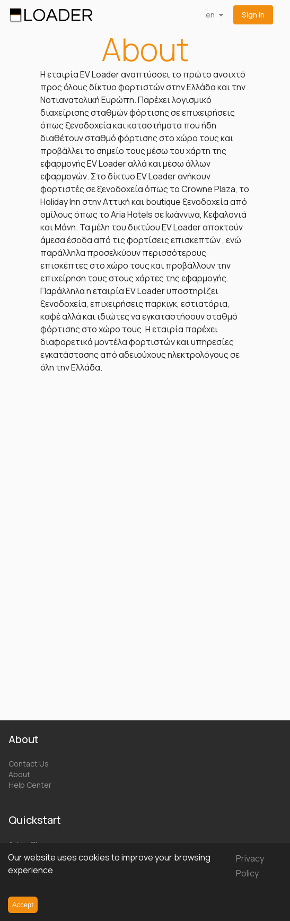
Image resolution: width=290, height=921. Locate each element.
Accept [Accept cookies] (22, 905)
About (19, 774)
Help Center (29, 785)
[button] (253, 15)
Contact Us (28, 764)
